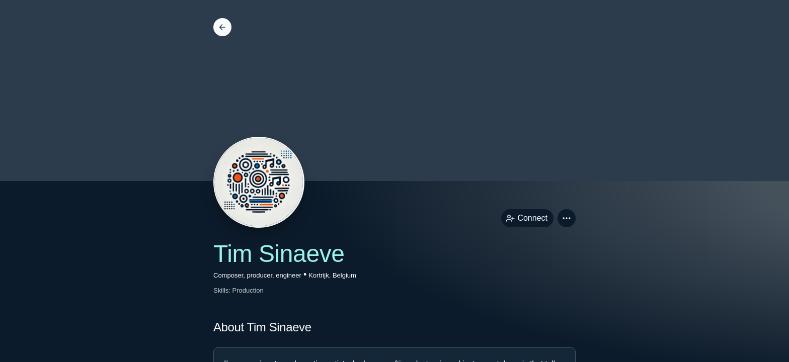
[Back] (222, 27)
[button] (567, 218)
